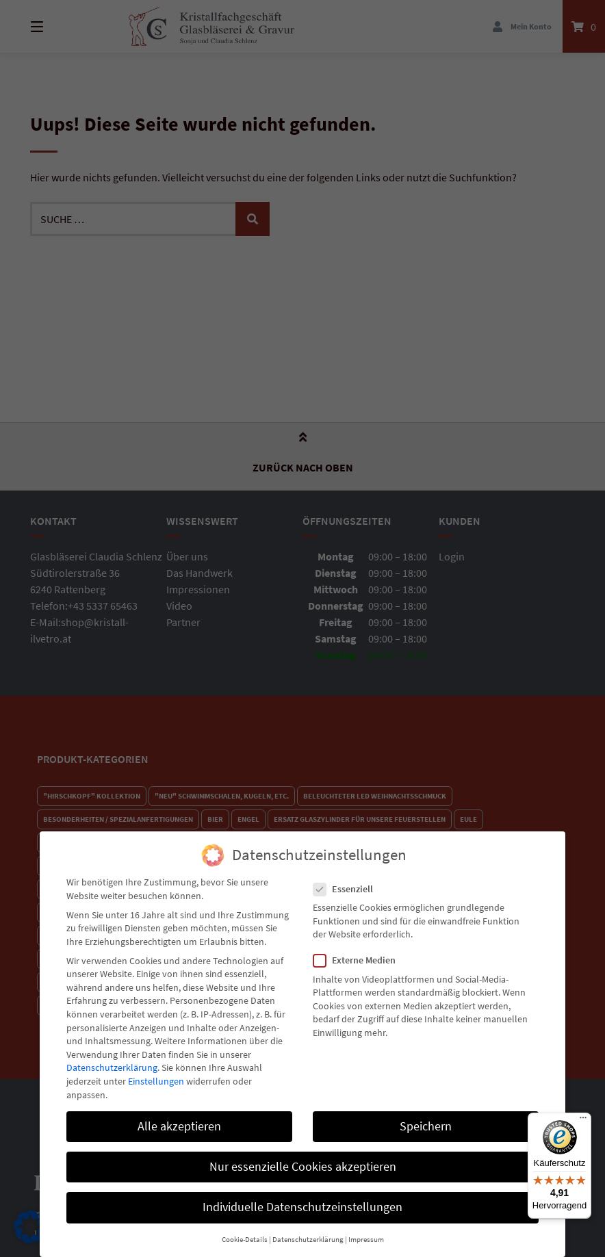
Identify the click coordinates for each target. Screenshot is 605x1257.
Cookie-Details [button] (245, 1229)
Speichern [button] (426, 1115)
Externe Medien (358, 950)
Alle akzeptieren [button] (179, 1115)
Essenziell (347, 878)
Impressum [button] (366, 1229)
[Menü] (583, 1121)
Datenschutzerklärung (111, 1057)
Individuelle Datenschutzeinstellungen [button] (302, 1196)
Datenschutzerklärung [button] (308, 1229)
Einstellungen (156, 1071)
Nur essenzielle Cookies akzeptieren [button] (302, 1156)
